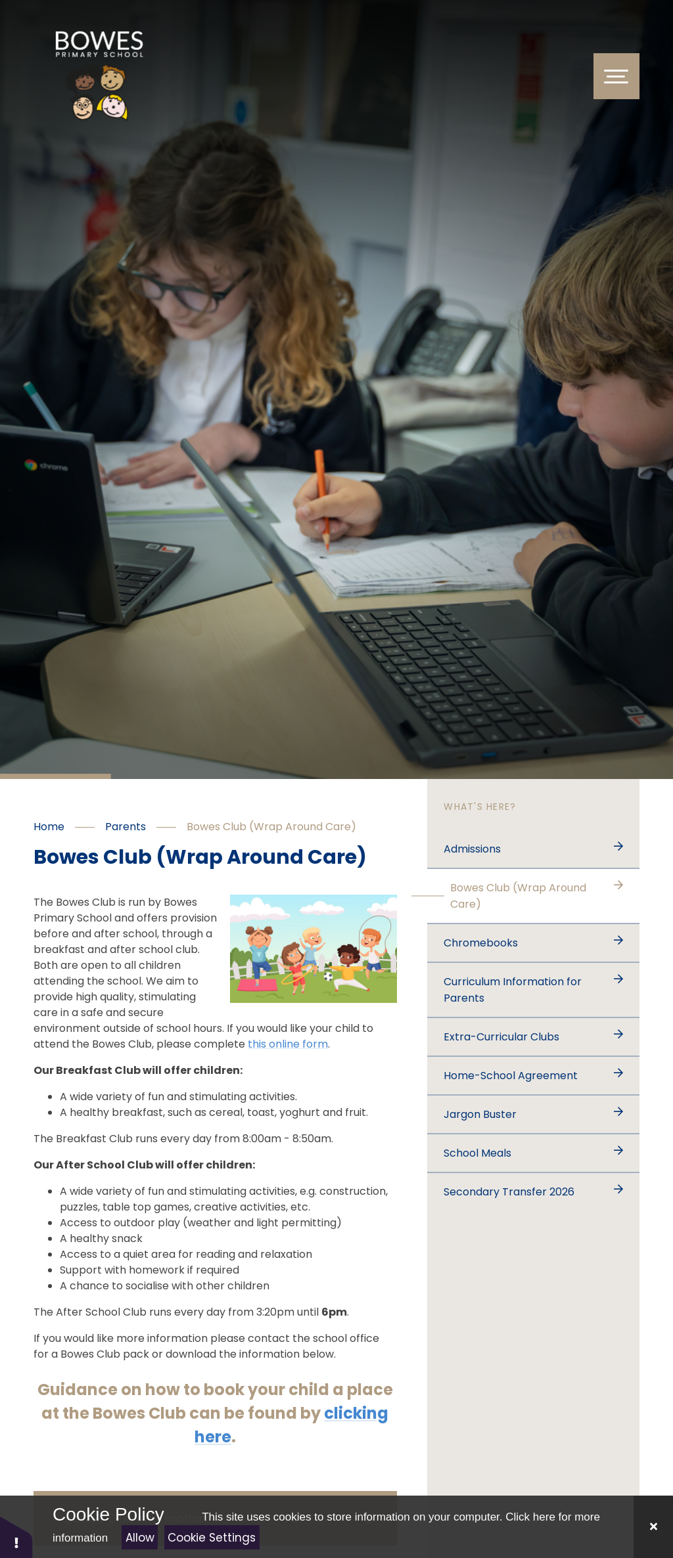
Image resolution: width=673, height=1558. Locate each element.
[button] (16, 1536)
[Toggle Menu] (616, 76)
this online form (288, 1044)
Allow (140, 1538)
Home (49, 826)
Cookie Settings (212, 1538)
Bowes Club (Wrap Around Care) (271, 826)
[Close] (653, 1527)
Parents (125, 826)
